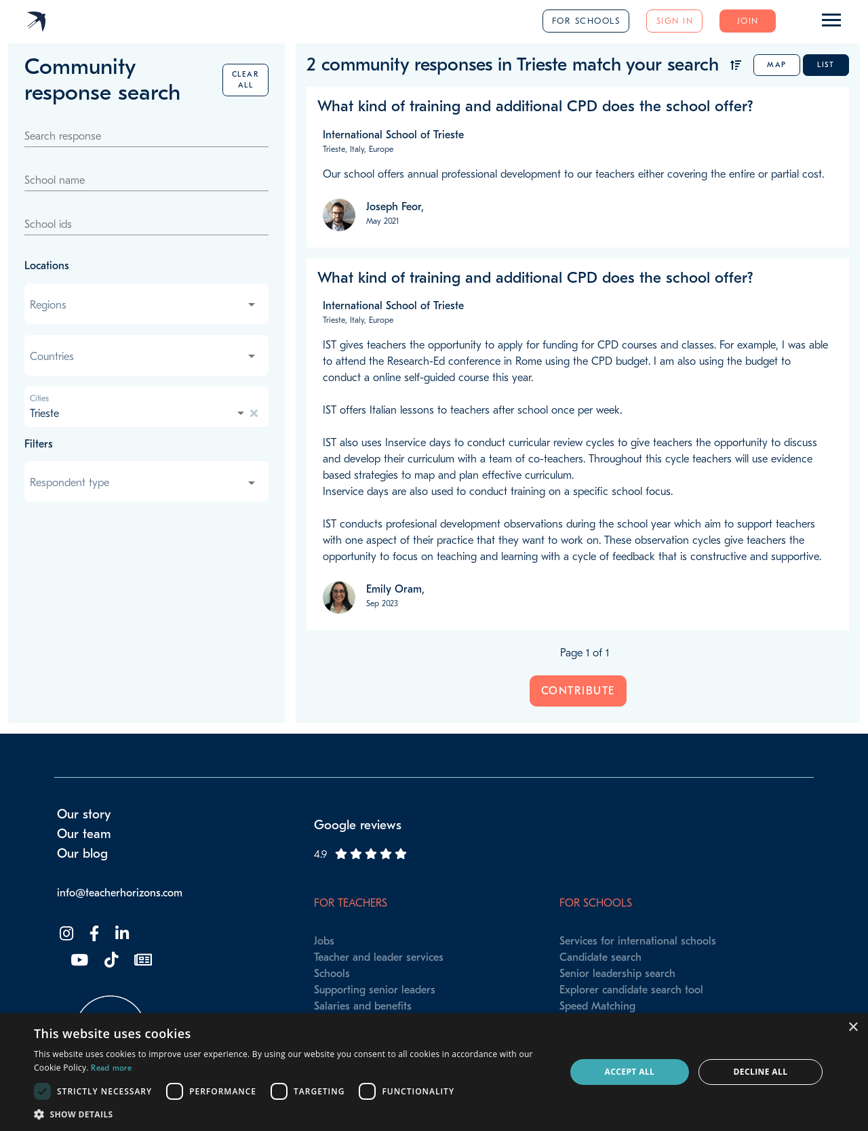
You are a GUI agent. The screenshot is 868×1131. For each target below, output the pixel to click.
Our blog (82, 853)
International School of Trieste (393, 135)
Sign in (675, 21)
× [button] (853, 1028)
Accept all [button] (630, 1071)
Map (777, 64)
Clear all (246, 80)
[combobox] (144, 305)
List (825, 64)
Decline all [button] (761, 1071)
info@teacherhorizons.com (119, 893)
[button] (292, 1114)
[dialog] (434, 1072)
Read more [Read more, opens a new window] (111, 1068)
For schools (586, 21)
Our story (84, 814)
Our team (84, 834)
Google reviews (357, 825)
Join (748, 21)
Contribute (578, 691)
